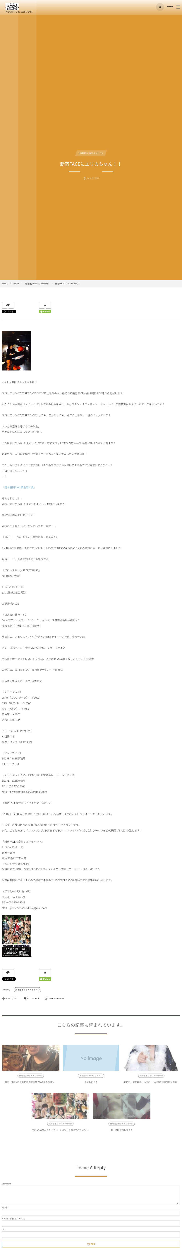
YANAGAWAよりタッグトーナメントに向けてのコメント (60, 1132)
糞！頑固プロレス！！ (122, 1132)
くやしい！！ (91, 1084)
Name (4, 1207)
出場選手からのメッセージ (91, 153)
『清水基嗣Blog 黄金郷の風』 (19, 487)
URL (4, 1229)
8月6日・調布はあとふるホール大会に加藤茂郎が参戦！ (151, 1084)
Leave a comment (56, 998)
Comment (6, 1183)
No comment (33, 998)
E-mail (5, 1218)
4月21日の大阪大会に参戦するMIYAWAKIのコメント (30, 1084)
